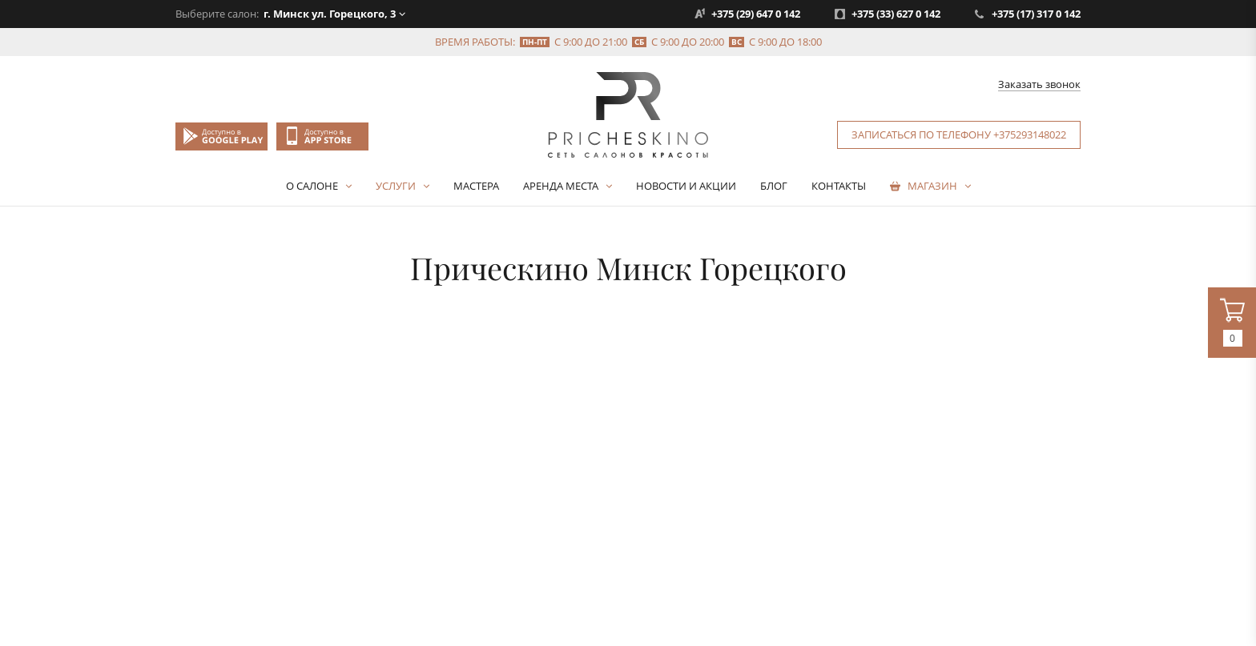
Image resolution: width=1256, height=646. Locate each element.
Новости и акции (686, 186)
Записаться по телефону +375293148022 (958, 134)
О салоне (312, 186)
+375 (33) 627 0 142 (895, 13)
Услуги (396, 186)
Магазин (932, 186)
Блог (773, 186)
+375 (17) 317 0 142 (1036, 13)
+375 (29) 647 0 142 (755, 13)
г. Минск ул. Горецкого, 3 (330, 13)
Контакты (838, 186)
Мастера (476, 186)
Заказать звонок (1039, 84)
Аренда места (560, 186)
